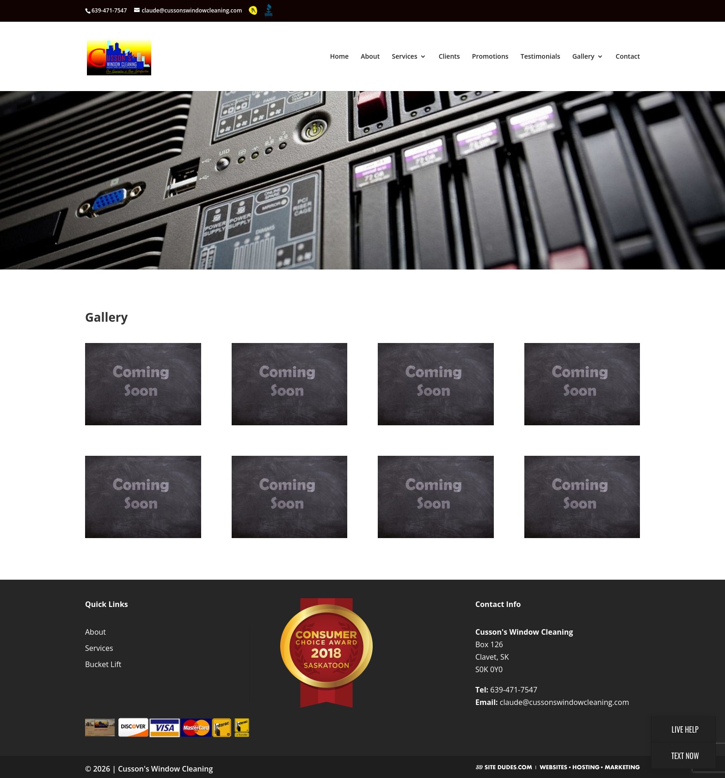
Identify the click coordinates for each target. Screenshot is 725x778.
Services (404, 57)
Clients (449, 57)
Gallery (583, 57)
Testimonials (540, 57)
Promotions (490, 57)
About (370, 57)
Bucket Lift (103, 664)
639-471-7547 (513, 690)
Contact (628, 57)
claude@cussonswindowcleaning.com (564, 702)
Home (339, 57)
